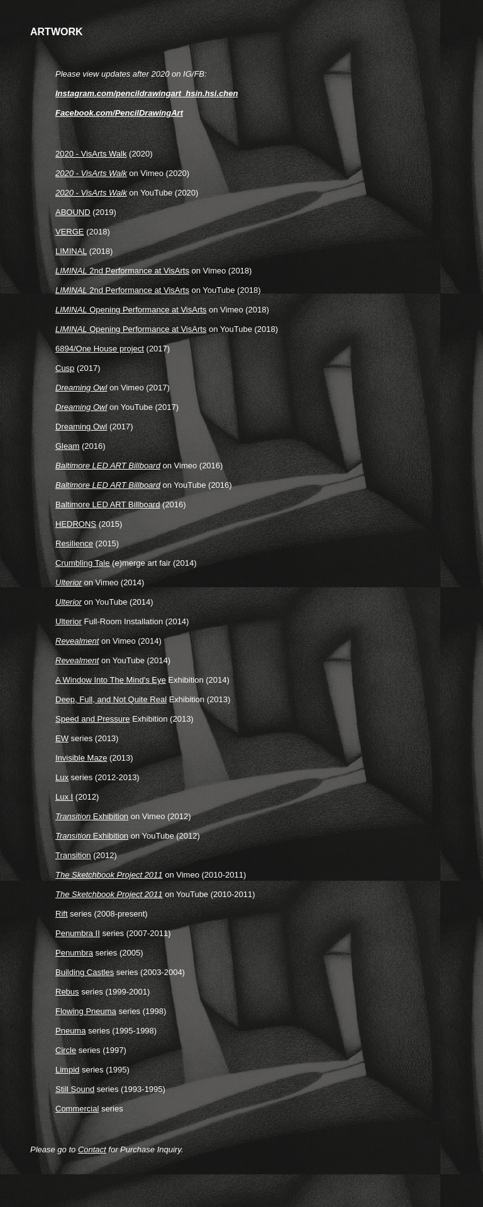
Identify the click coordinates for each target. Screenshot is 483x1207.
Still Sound (74, 1089)
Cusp (64, 368)
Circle (65, 1050)
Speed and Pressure (92, 719)
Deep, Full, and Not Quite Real (111, 699)
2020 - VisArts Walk (90, 153)
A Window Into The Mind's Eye (110, 680)
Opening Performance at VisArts (130, 309)
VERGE (69, 231)
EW (62, 738)
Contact (92, 1149)
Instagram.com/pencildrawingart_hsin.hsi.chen (146, 93)
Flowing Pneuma (85, 1011)
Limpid (67, 1069)
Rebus (67, 991)
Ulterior (68, 621)
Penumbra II (77, 933)
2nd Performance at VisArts (122, 270)
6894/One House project (99, 348)
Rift (61, 913)
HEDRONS (75, 524)
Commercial (77, 1108)
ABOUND (73, 212)
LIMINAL (71, 251)
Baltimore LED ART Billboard (107, 504)
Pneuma (70, 1030)
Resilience (74, 543)
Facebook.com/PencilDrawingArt (119, 113)
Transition (73, 855)
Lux (62, 777)
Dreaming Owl (81, 426)
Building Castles (84, 972)
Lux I (64, 797)
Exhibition (91, 816)
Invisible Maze (81, 758)
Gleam (67, 446)
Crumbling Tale (82, 563)
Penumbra (74, 952)
